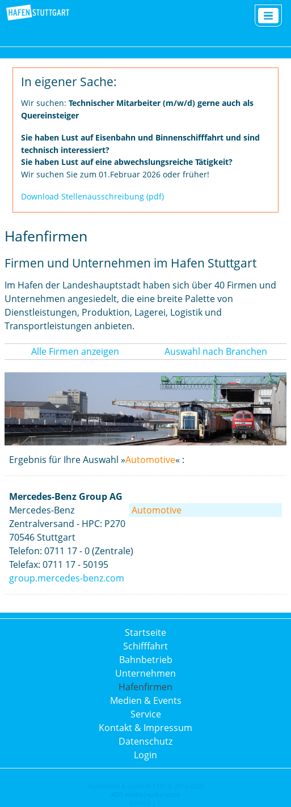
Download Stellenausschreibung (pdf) (92, 196)
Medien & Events (146, 700)
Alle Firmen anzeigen (75, 351)
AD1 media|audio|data (145, 794)
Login (145, 755)
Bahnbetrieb (145, 659)
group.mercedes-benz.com (66, 578)
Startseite (145, 632)
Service (145, 714)
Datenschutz (145, 741)
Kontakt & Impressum (145, 727)
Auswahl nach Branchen (216, 351)
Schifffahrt (145, 646)
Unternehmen (145, 673)
